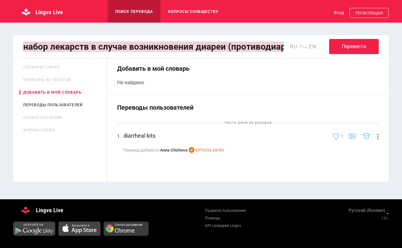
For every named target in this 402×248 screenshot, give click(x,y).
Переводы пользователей (53, 105)
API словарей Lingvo (223, 225)
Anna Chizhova (173, 150)
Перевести (354, 46)
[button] (375, 136)
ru (294, 47)
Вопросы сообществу (193, 11)
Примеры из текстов (47, 80)
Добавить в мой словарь (52, 92)
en (313, 47)
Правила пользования (225, 210)
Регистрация (369, 13)
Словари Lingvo (41, 67)
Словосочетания (42, 117)
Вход (339, 12)
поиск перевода (134, 11)
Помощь (212, 218)
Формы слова (39, 130)
